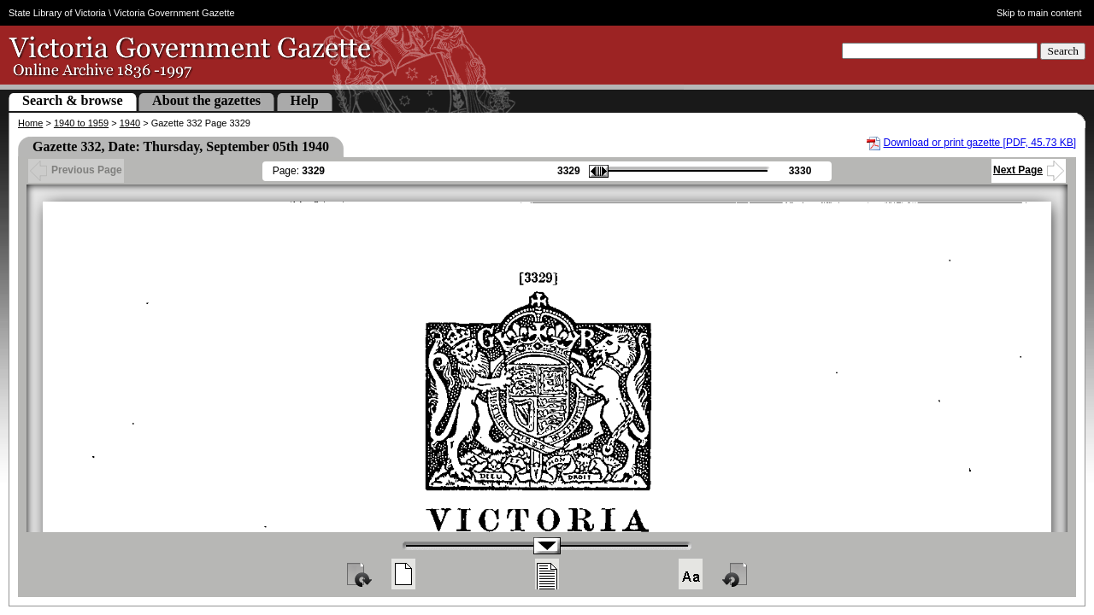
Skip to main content (1039, 13)
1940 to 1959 (81, 123)
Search (1063, 50)
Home (30, 123)
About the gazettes (206, 100)
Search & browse (72, 100)
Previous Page (76, 170)
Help (305, 100)
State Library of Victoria (57, 13)
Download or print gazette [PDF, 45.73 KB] (980, 143)
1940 (130, 123)
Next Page (1028, 170)
